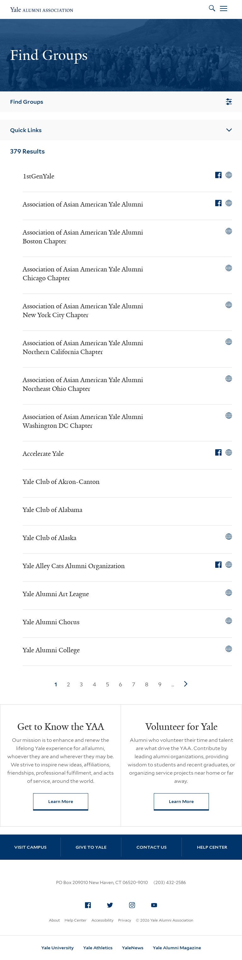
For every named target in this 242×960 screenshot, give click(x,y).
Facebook (90, 903)
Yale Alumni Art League (56, 594)
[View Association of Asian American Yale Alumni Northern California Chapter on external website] (229, 342)
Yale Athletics (97, 947)
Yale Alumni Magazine (177, 947)
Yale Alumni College (51, 650)
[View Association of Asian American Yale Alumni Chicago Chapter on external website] (229, 268)
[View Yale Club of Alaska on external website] (229, 536)
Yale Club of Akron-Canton (61, 482)
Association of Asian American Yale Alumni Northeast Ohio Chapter (83, 384)
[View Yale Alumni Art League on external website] (229, 593)
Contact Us (151, 847)
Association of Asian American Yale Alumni (83, 204)
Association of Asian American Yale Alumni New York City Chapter (83, 310)
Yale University (57, 947)
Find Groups (121, 101)
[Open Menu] (223, 9)
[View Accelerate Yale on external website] (229, 452)
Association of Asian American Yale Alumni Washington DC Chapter (83, 421)
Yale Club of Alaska (49, 538)
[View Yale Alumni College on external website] (229, 649)
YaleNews (132, 947)
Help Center (212, 847)
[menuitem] (88, 905)
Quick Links (121, 130)
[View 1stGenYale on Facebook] (218, 175)
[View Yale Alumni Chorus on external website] (229, 621)
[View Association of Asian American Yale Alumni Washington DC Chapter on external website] (229, 415)
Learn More (68, 803)
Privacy (124, 920)
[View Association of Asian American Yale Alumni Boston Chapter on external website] (229, 231)
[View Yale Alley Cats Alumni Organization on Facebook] (218, 564)
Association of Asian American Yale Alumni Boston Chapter (83, 236)
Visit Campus (30, 847)
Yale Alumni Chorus (51, 622)
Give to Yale (91, 847)
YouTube (156, 903)
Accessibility (102, 920)
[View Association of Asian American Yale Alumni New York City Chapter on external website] (229, 305)
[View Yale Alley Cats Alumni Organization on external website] (229, 564)
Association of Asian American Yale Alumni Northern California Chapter (83, 347)
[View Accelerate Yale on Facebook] (218, 452)
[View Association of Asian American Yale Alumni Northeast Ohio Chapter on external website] (229, 378)
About (54, 920)
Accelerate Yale (43, 454)
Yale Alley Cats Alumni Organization (74, 566)
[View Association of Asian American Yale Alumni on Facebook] (218, 203)
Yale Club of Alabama (52, 510)
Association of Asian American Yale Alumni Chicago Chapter (83, 273)
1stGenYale (38, 176)
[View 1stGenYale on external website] (229, 175)
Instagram (134, 903)
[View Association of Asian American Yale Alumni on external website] (229, 203)
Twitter (112, 903)
